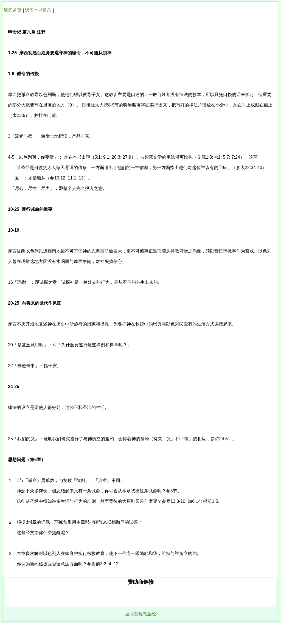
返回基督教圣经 (140, 613)
